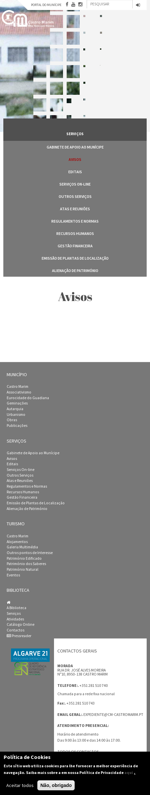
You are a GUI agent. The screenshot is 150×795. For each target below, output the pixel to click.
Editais (75, 171)
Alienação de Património (75, 270)
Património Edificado (24, 558)
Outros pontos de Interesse (30, 552)
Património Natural (22, 569)
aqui (128, 772)
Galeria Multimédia (22, 547)
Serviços (14, 613)
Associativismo (19, 392)
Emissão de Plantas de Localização (75, 258)
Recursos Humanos (75, 233)
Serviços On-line (75, 184)
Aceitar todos (20, 785)
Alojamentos (17, 541)
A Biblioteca (16, 607)
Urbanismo (16, 414)
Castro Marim (17, 386)
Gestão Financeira (75, 245)
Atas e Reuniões (75, 208)
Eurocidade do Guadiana (28, 397)
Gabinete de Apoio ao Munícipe (75, 147)
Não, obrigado (56, 785)
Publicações (17, 425)
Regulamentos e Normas (75, 221)
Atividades (15, 619)
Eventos (13, 575)
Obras (12, 420)
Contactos (15, 630)
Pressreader (19, 635)
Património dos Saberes (26, 563)
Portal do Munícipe (46, 5)
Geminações (17, 403)
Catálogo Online (20, 624)
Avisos (75, 159)
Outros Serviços (75, 196)
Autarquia (15, 409)
